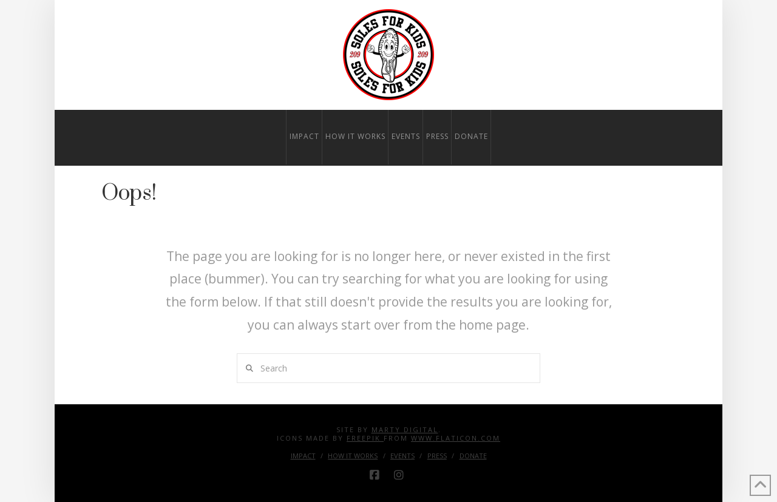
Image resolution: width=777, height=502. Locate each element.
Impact (303, 456)
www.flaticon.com (455, 438)
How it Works (353, 456)
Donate (473, 456)
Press (437, 456)
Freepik (365, 438)
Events (402, 456)
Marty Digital (405, 429)
